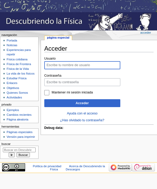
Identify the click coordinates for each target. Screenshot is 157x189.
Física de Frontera (19, 64)
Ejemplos (13, 110)
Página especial (58, 37)
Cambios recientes (19, 114)
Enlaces (12, 83)
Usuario (50, 58)
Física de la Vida (18, 68)
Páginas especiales (20, 132)
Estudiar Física (16, 78)
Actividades (14, 97)
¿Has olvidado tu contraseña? (82, 120)
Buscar (6, 143)
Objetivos (13, 88)
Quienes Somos (17, 92)
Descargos (73, 169)
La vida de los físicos (20, 73)
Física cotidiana (17, 59)
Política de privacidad (47, 166)
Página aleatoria (17, 119)
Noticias (12, 45)
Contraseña (53, 75)
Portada (12, 40)
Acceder (82, 103)
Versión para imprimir (21, 136)
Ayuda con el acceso (82, 113)
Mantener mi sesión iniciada (72, 92)
